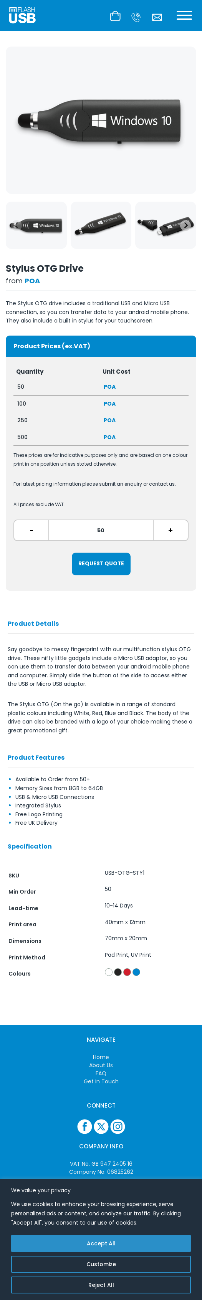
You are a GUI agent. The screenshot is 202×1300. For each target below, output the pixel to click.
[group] (36, 225)
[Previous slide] (16, 225)
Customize (101, 1264)
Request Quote (101, 563)
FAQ (101, 1073)
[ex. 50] (101, 530)
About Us (101, 1065)
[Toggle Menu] (184, 15)
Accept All (101, 1243)
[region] (101, 1239)
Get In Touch (101, 1081)
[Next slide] (185, 225)
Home (101, 1057)
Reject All (101, 1285)
